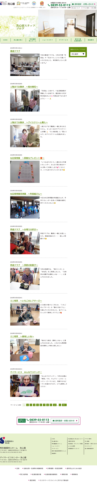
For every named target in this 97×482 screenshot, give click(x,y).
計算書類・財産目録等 (55, 468)
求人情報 (87, 441)
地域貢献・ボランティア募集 (75, 443)
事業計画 (65, 474)
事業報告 (75, 474)
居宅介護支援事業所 (78, 40)
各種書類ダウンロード (73, 448)
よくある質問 (71, 446)
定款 (17, 468)
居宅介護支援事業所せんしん (59, 451)
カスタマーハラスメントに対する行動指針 (54, 480)
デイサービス (63, 40)
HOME (5, 40)
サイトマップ (88, 446)
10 (55, 405)
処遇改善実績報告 (51, 474)
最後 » (64, 405)
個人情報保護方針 (89, 448)
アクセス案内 (88, 439)
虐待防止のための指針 (74, 468)
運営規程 (33, 480)
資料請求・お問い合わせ (91, 443)
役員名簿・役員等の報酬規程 (33, 468)
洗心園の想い (18, 40)
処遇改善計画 (36, 474)
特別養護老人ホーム (32, 40)
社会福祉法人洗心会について (75, 439)
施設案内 (91, 40)
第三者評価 (24, 474)
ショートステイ (47, 40)
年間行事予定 (71, 441)
